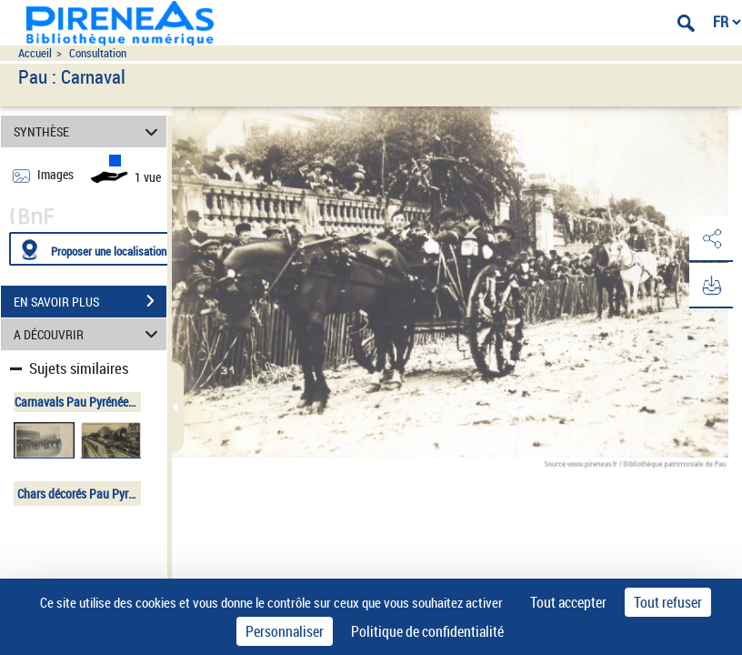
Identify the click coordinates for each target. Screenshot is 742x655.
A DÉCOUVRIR (89, 334)
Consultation (97, 53)
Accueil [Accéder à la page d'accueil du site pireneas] (35, 53)
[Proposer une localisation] (95, 249)
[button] (710, 239)
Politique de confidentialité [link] (427, 631)
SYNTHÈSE (89, 131)
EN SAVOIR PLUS (90, 301)
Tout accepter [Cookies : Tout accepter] (568, 602)
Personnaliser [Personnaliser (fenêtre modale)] (285, 631)
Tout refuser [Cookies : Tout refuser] (668, 602)
